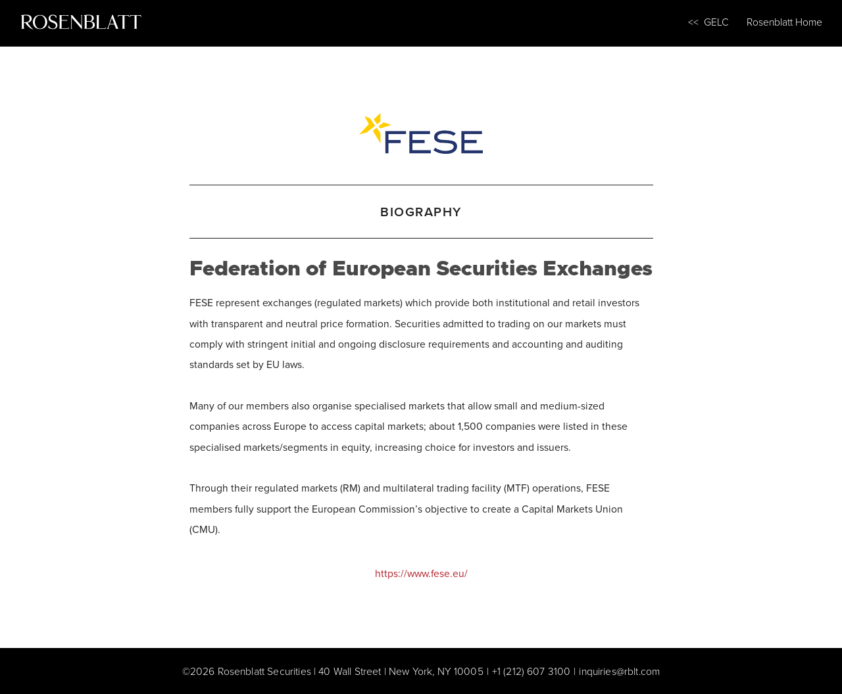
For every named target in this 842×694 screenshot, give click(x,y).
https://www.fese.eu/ (421, 573)
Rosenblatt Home (784, 21)
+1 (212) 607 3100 (531, 671)
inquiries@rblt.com (619, 671)
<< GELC (708, 21)
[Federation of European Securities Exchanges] (421, 131)
